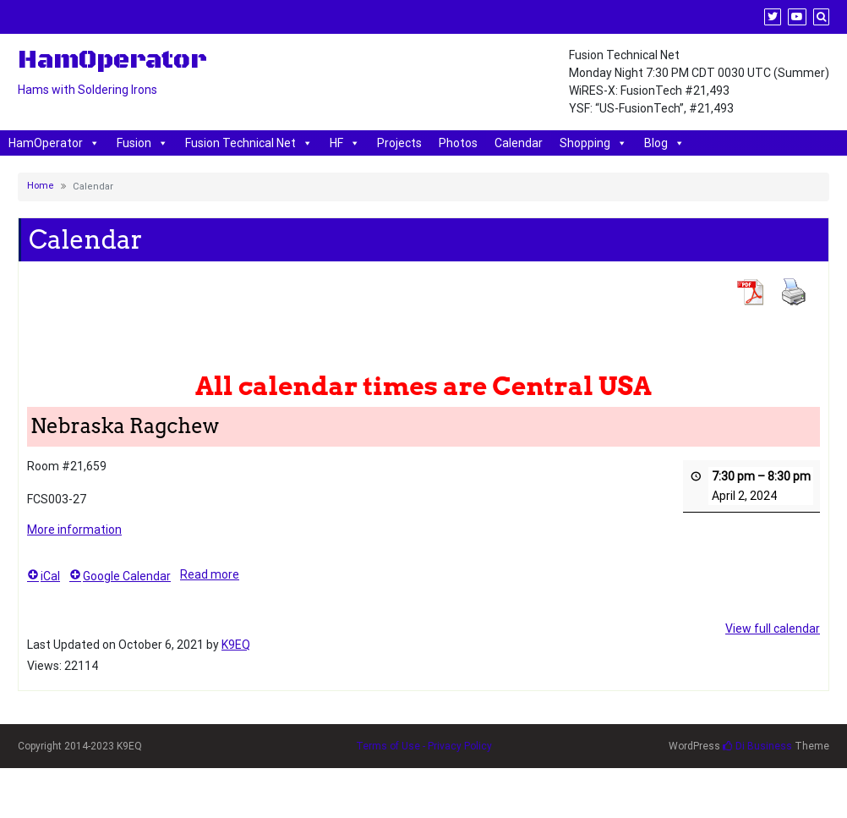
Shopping (593, 143)
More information (74, 529)
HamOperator (54, 143)
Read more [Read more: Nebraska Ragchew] (209, 575)
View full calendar (772, 628)
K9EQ (235, 644)
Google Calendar (120, 577)
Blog (664, 143)
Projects (399, 143)
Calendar (519, 143)
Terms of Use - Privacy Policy (424, 746)
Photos (458, 143)
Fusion (142, 143)
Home (40, 185)
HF (345, 143)
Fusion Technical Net (249, 143)
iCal (43, 577)
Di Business (757, 746)
